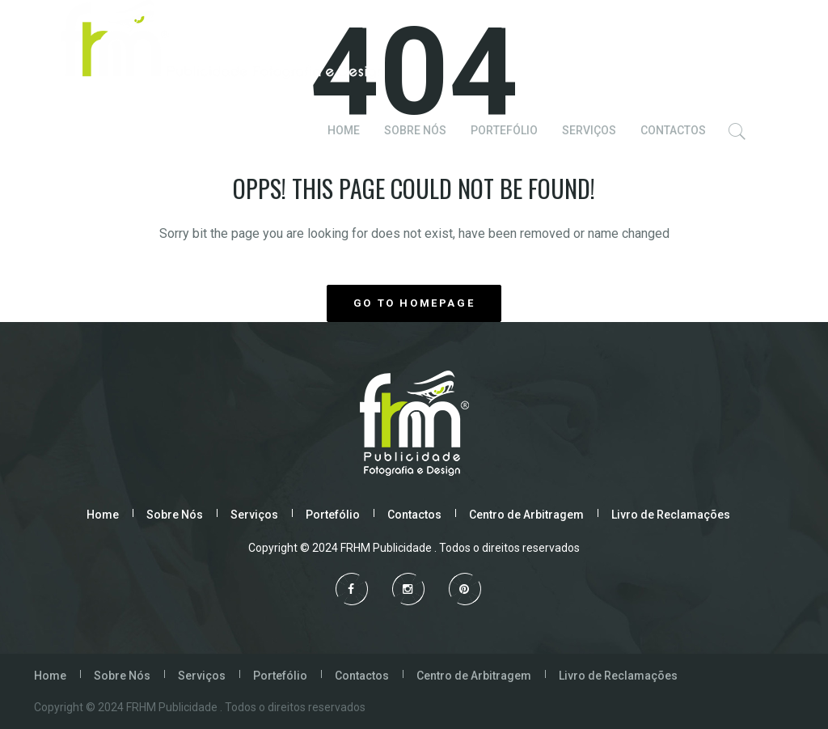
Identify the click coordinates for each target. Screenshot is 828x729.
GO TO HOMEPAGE (414, 303)
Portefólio (333, 514)
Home (103, 514)
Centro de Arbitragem (526, 514)
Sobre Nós (174, 514)
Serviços (254, 514)
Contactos (414, 514)
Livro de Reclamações (670, 514)
